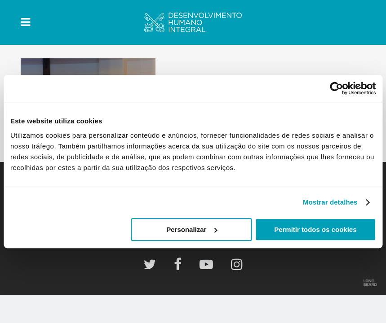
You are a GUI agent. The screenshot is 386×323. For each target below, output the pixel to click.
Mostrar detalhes (330, 202)
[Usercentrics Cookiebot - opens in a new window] (336, 88)
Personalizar (191, 229)
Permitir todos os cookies (315, 229)
